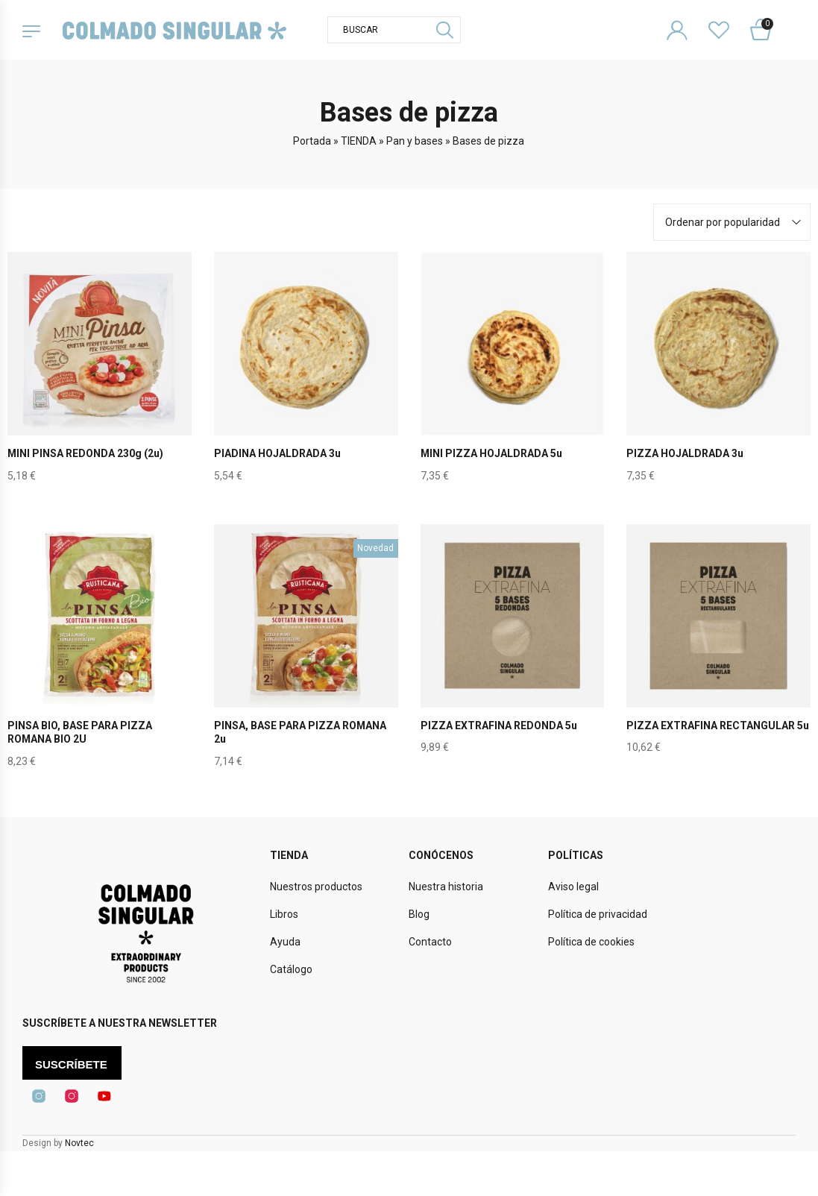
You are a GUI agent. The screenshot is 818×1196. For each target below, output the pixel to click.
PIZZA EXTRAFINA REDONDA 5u (499, 725)
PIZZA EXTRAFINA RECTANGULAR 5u (717, 725)
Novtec (79, 1143)
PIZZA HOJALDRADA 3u (684, 453)
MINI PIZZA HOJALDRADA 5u (492, 453)
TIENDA (359, 141)
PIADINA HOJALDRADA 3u (277, 453)
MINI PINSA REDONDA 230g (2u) (85, 453)
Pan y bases (414, 141)
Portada (312, 141)
